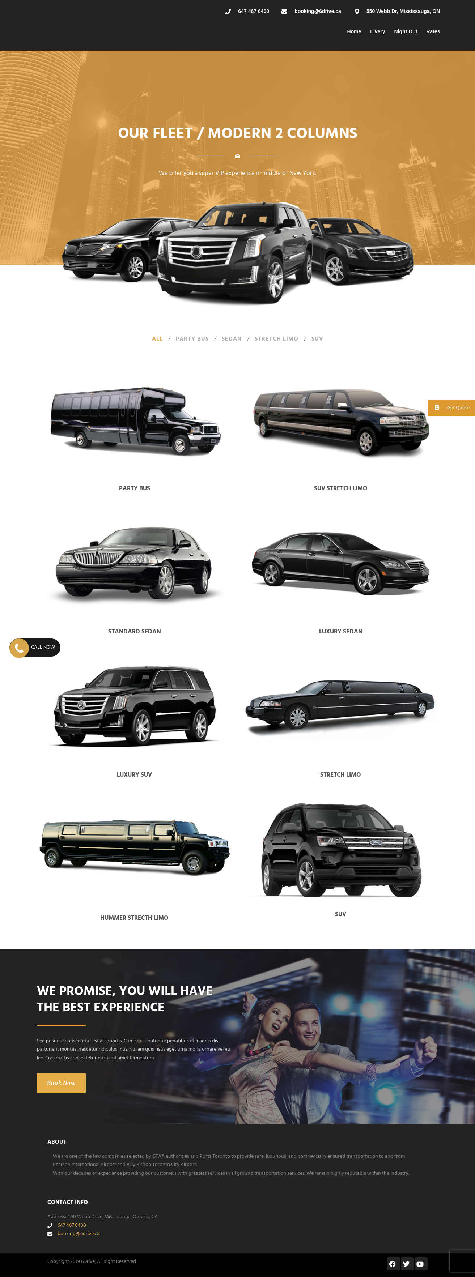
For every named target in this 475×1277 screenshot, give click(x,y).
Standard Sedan (134, 632)
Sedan (232, 339)
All (157, 339)
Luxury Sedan (340, 632)
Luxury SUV (134, 775)
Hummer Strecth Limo (134, 918)
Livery (377, 31)
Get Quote (449, 408)
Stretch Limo (276, 339)
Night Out (405, 31)
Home (354, 31)
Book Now (61, 1083)
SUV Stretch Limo (341, 489)
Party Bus (192, 339)
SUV (317, 339)
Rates (433, 31)
